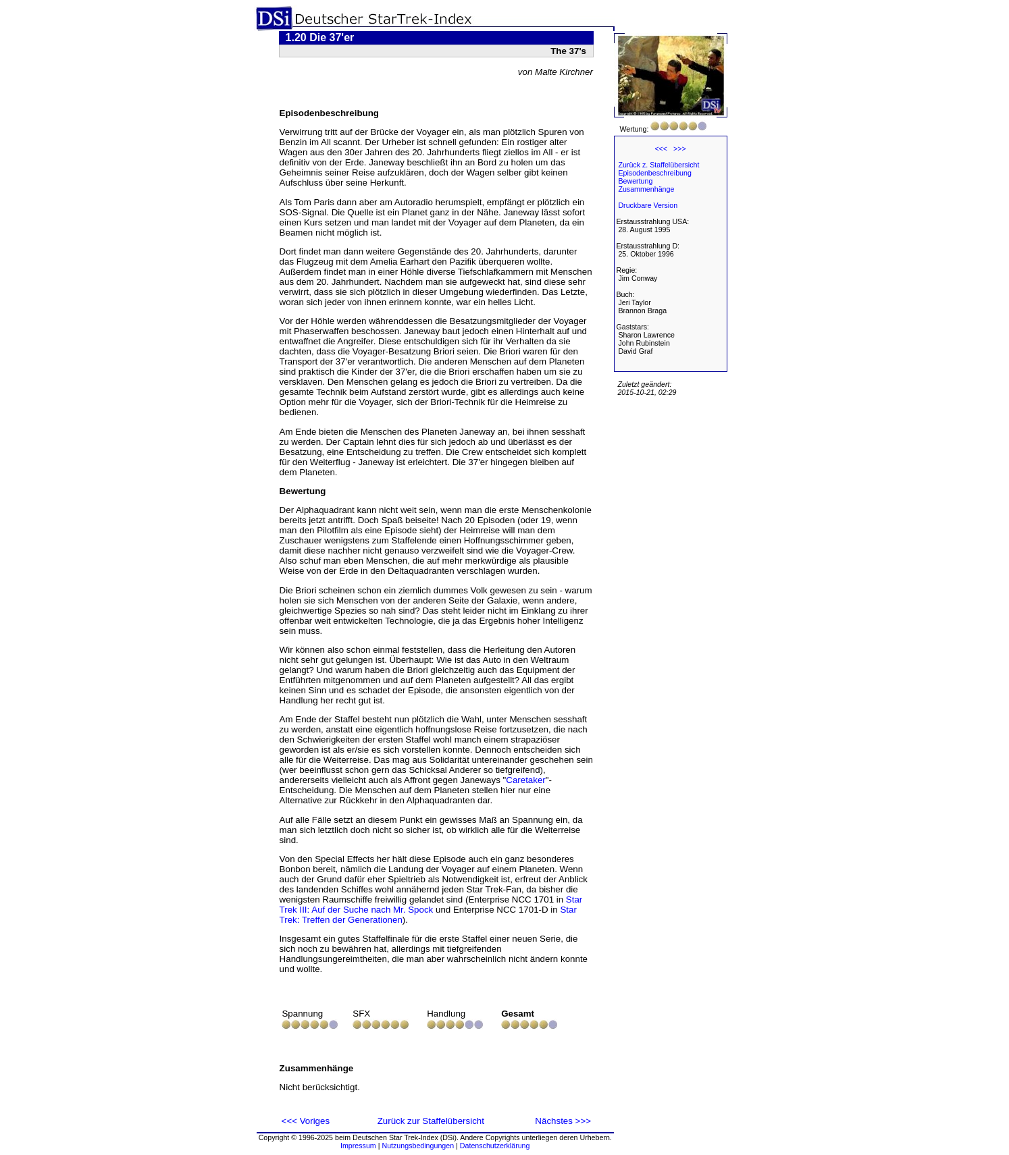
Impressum (358, 1145)
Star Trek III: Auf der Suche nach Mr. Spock (431, 904)
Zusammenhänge (646, 189)
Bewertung (635, 181)
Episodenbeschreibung (654, 173)
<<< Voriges (306, 1121)
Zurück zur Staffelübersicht (431, 1121)
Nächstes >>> (563, 1121)
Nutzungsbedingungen (418, 1145)
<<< (660, 148)
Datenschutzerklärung (495, 1145)
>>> (679, 148)
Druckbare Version (647, 205)
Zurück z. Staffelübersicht (658, 165)
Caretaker (526, 780)
